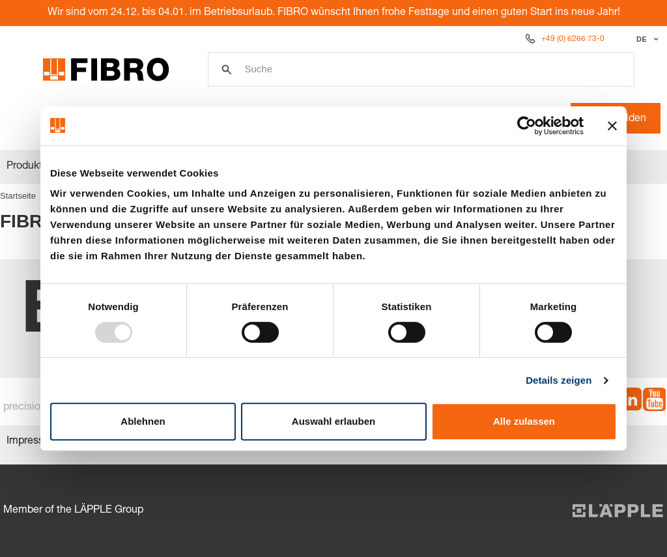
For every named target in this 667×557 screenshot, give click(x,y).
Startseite (18, 196)
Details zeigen (558, 380)
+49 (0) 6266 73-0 (572, 39)
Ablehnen (143, 421)
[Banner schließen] (612, 125)
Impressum (33, 441)
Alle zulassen (524, 421)
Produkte (27, 167)
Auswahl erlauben (333, 421)
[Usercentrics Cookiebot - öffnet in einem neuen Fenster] (527, 126)
